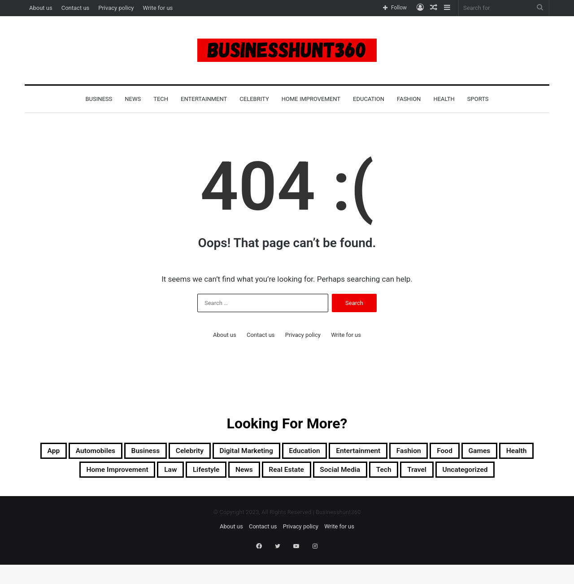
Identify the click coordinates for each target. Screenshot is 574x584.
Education (368, 99)
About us (40, 7)
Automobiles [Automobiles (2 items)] (96, 452)
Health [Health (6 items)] (113, 473)
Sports (478, 99)
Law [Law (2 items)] (249, 473)
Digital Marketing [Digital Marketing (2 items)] (282, 452)
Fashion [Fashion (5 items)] (484, 452)
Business (98, 99)
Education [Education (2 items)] (354, 452)
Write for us (158, 7)
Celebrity (254, 99)
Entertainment (204, 99)
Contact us (75, 7)
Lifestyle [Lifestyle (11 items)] (292, 473)
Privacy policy (116, 7)
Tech (160, 99)
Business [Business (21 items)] (157, 452)
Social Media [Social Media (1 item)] (457, 473)
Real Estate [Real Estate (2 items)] (390, 473)
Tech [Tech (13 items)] (511, 473)
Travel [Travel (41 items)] (249, 495)
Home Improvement (311, 99)
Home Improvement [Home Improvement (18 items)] (183, 473)
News (133, 99)
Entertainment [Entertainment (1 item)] (420, 452)
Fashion (409, 99)
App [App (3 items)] (45, 452)
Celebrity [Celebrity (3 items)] (212, 452)
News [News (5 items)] (339, 473)
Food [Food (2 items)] (527, 452)
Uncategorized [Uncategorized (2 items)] (308, 495)
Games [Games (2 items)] (67, 473)
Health (443, 99)
